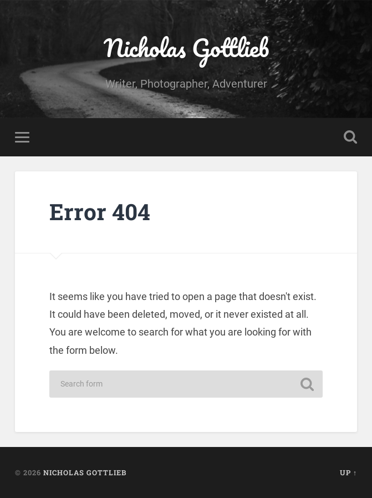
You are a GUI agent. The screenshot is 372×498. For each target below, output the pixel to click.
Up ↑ (348, 472)
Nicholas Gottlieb (186, 47)
